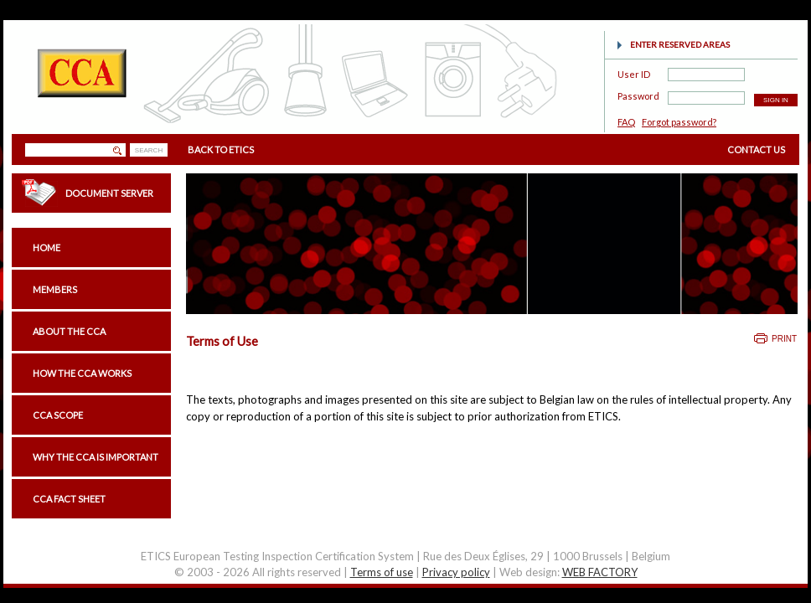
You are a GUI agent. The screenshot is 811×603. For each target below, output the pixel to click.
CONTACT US (756, 149)
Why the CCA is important (95, 456)
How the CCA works (82, 373)
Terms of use (381, 572)
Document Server (109, 193)
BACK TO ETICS (221, 149)
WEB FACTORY (600, 572)
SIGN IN (775, 100)
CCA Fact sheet (69, 498)
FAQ (626, 121)
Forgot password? (679, 121)
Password (638, 93)
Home (46, 247)
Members (55, 289)
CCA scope (58, 415)
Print (784, 338)
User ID (633, 72)
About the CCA (69, 331)
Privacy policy (456, 572)
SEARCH (149, 150)
